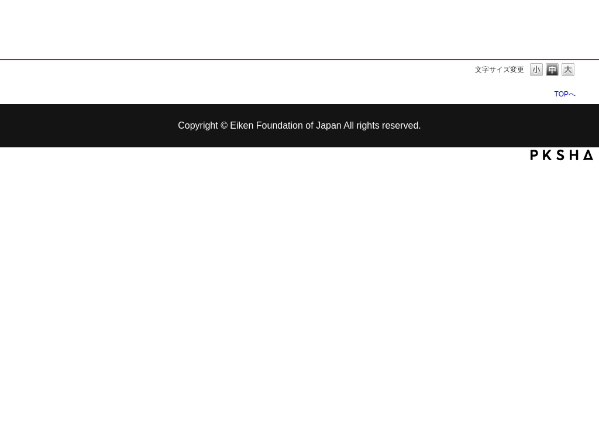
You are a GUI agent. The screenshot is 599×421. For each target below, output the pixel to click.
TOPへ (565, 94)
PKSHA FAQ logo (562, 155)
